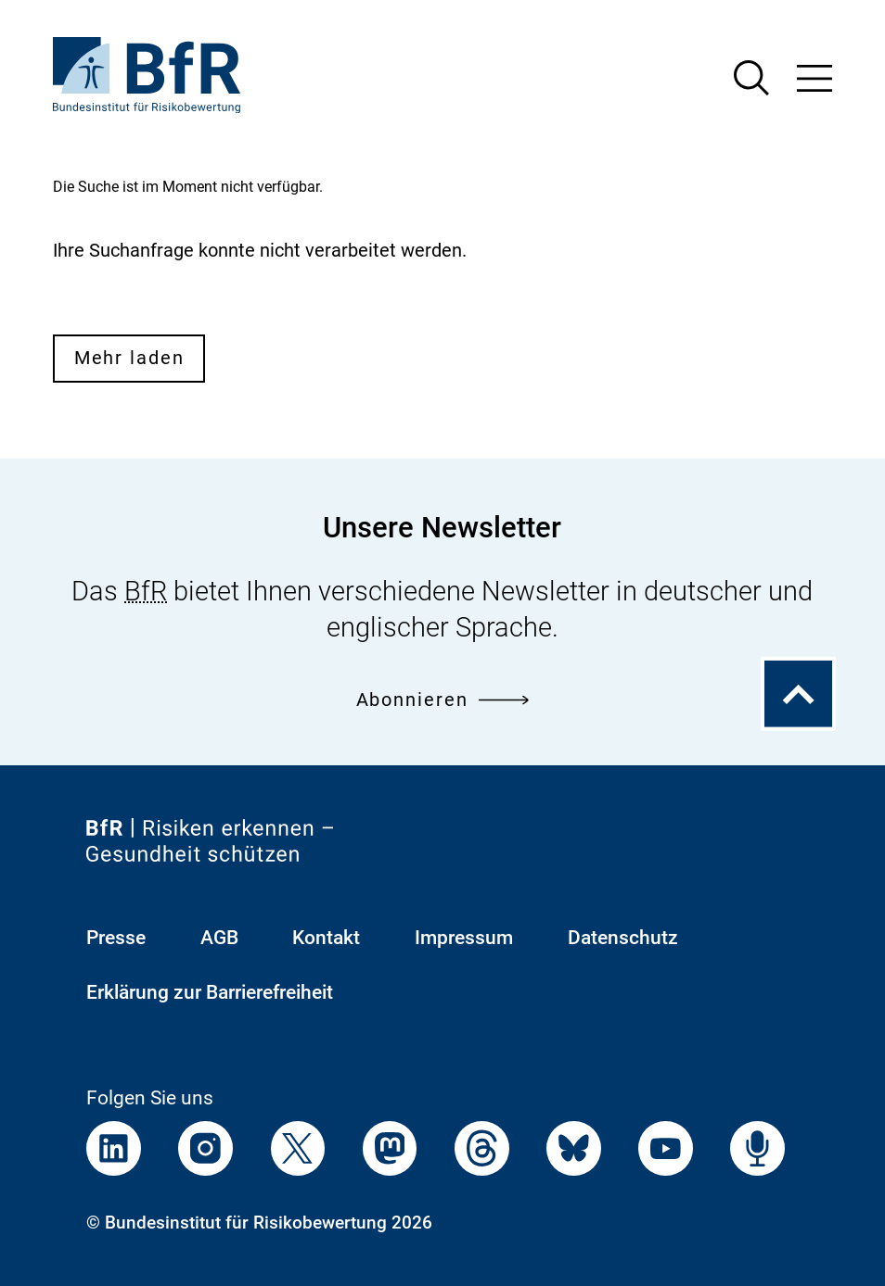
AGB (219, 937)
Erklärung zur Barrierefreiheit (209, 991)
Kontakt (326, 937)
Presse (116, 937)
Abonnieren (443, 699)
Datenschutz (623, 937)
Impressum (464, 937)
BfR (145, 591)
